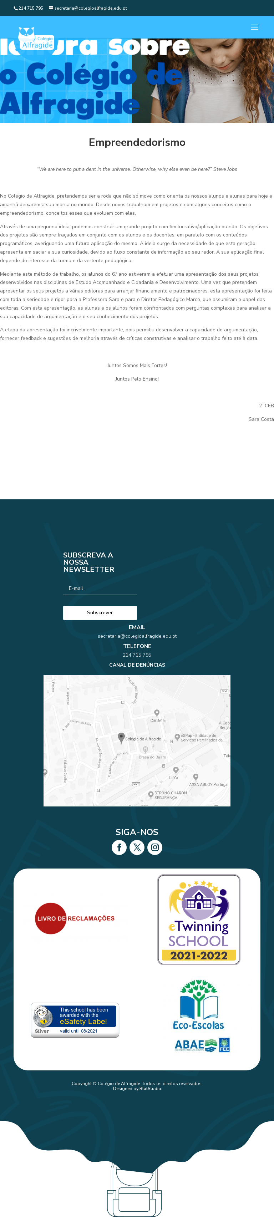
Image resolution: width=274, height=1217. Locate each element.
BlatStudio (150, 1088)
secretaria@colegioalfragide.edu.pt (137, 655)
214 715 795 (137, 666)
